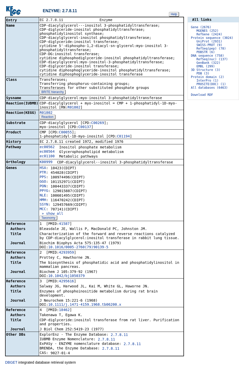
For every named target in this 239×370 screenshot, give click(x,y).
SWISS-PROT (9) (209, 45)
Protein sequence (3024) (212, 38)
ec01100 (47, 157)
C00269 (97, 123)
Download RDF (202, 95)
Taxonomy (48, 218)
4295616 (66, 282)
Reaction (47, 117)
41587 (64, 224)
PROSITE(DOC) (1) (211, 84)
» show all (51, 214)
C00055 (65, 133)
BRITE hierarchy (52, 92)
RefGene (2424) (209, 34)
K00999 (45, 162)
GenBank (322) (208, 63)
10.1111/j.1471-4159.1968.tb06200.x (84, 305)
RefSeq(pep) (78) (211, 48)
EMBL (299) (205, 66)
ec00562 (47, 147)
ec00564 (47, 152)
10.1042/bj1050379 (66, 276)
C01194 (123, 137)
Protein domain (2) (207, 77)
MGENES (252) (207, 31)
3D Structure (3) (205, 70)
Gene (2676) (201, 27)
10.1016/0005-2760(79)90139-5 (78, 247)
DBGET (11, 363)
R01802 (74, 108)
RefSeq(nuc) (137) (212, 59)
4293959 (66, 253)
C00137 (84, 127)
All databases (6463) (209, 87)
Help (174, 14)
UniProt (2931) (209, 41)
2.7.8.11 (119, 335)
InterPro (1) (207, 80)
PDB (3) (202, 73)
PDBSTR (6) (205, 52)
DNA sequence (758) (207, 55)
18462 (64, 310)
